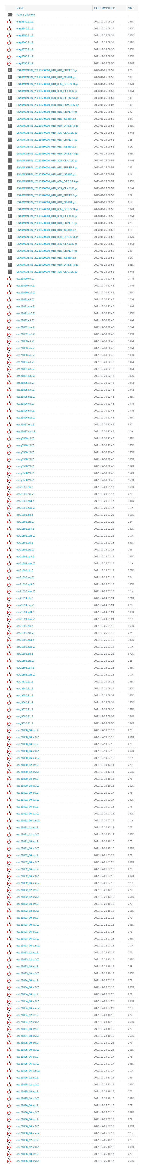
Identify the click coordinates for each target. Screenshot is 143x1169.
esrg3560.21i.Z (24, 702)
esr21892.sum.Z (25, 563)
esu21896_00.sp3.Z (27, 1112)
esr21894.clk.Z (24, 598)
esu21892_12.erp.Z (27, 890)
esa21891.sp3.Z (25, 313)
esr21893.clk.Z (24, 570)
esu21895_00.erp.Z (27, 1042)
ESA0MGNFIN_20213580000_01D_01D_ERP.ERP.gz (46, 223)
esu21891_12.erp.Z (27, 827)
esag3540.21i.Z (25, 445)
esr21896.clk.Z (24, 653)
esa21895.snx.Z (25, 389)
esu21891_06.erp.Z (27, 806)
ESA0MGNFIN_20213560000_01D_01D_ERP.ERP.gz (46, 167)
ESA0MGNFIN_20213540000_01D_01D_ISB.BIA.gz (46, 118)
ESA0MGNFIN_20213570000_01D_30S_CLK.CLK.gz (46, 216)
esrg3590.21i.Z (24, 723)
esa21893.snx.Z (25, 348)
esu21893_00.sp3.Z (27, 924)
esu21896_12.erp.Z (27, 1140)
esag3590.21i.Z (25, 480)
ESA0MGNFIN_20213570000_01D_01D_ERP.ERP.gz (46, 195)
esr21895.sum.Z (25, 646)
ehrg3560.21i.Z (24, 42)
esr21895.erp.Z (25, 633)
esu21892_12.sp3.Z (27, 897)
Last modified (104, 8)
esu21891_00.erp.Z (27, 792)
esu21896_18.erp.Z (27, 1154)
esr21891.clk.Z (24, 514)
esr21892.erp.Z (25, 549)
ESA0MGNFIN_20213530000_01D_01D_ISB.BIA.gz (46, 77)
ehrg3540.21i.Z (24, 28)
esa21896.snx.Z (25, 410)
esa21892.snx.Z (25, 327)
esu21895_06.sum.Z (28, 1070)
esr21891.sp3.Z (25, 528)
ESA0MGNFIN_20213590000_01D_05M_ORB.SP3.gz (47, 264)
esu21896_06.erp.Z (27, 1119)
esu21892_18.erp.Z (27, 903)
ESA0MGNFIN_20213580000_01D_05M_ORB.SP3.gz (47, 237)
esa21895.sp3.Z (25, 396)
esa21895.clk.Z (25, 382)
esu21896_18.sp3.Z (27, 1161)
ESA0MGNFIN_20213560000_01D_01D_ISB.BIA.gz (46, 174)
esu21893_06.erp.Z (27, 931)
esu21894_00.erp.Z (27, 980)
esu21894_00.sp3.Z (27, 987)
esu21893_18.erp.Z (27, 966)
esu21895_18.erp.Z (27, 1091)
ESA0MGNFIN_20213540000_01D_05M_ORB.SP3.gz (47, 125)
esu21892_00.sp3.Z (27, 862)
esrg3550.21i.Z (24, 695)
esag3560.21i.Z (25, 459)
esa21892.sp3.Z (25, 334)
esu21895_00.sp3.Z (27, 1049)
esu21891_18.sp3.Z (27, 848)
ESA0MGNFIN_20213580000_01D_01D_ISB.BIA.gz (46, 230)
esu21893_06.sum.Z (28, 945)
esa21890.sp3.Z (25, 292)
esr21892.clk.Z (24, 542)
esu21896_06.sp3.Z (27, 1126)
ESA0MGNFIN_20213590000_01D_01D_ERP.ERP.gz (46, 250)
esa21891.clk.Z (25, 299)
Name (21, 8)
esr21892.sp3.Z (25, 556)
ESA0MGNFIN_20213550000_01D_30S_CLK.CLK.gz (46, 160)
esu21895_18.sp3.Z (27, 1098)
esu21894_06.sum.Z (28, 1008)
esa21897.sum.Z (25, 431)
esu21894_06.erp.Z (27, 994)
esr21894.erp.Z (25, 605)
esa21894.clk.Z (25, 362)
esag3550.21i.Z (25, 452)
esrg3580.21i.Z (24, 716)
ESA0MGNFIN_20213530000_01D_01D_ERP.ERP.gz (46, 70)
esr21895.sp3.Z (25, 639)
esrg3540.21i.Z (24, 688)
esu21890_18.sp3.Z (27, 785)
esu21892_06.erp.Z (27, 869)
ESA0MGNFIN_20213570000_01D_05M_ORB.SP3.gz (47, 209)
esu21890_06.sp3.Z (27, 751)
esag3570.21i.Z (25, 466)
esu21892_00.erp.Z (27, 855)
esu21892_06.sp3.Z (27, 876)
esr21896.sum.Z (25, 674)
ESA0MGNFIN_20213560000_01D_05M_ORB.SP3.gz (47, 181)
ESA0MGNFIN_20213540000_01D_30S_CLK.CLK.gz (46, 132)
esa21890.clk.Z (25, 278)
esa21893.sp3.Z (25, 355)
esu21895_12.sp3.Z (27, 1084)
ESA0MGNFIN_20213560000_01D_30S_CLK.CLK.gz (46, 188)
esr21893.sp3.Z (25, 584)
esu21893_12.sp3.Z (27, 959)
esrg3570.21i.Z (24, 709)
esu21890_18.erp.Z (27, 778)
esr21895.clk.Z (24, 626)
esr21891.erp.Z (25, 521)
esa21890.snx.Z (25, 285)
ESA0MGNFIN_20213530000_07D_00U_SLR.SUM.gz (47, 98)
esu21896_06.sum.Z (28, 1133)
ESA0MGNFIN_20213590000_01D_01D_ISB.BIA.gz (46, 257)
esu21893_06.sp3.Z (27, 938)
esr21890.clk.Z (24, 487)
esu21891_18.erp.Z (27, 841)
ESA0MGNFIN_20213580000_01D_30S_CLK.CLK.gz (46, 243)
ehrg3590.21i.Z (24, 63)
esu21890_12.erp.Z (27, 765)
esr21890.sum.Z (25, 507)
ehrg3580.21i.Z (24, 56)
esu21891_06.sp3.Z (27, 813)
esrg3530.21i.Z (24, 681)
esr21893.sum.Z (25, 591)
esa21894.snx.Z (25, 369)
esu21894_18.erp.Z (27, 1029)
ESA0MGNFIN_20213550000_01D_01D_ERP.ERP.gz (46, 139)
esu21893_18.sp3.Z (27, 973)
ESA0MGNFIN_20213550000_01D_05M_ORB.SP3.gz (47, 153)
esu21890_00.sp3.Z (27, 737)
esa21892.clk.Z (25, 320)
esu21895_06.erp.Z (27, 1056)
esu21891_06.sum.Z (28, 820)
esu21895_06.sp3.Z (27, 1063)
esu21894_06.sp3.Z (27, 1001)
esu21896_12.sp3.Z (27, 1147)
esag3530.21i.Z (25, 438)
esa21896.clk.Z (25, 403)
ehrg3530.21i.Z (24, 21)
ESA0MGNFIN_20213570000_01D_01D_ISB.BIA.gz (46, 202)
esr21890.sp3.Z (25, 501)
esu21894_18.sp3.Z (27, 1035)
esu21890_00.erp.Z (27, 730)
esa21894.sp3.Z (25, 375)
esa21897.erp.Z (25, 424)
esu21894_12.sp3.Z (27, 1022)
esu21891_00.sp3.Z (27, 799)
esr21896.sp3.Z (25, 667)
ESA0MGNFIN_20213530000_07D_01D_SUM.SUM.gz (47, 105)
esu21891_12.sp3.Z (27, 834)
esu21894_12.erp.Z (27, 1015)
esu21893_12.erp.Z (27, 952)
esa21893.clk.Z (25, 341)
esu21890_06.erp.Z (27, 744)
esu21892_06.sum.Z (28, 883)
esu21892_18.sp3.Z (27, 910)
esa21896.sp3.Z (25, 417)
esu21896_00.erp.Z (27, 1105)
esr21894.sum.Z (25, 619)
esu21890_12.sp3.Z (27, 771)
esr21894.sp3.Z (25, 612)
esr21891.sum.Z (25, 535)
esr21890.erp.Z (25, 494)
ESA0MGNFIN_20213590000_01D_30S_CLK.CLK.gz (46, 271)
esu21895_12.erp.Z (27, 1077)
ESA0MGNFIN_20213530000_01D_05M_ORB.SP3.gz (47, 84)
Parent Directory (25, 14)
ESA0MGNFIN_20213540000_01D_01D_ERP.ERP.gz (46, 111)
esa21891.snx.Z (25, 306)
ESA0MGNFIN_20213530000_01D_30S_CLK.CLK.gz (46, 91)
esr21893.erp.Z (25, 577)
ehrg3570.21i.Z (24, 49)
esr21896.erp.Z (25, 660)
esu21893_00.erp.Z (27, 917)
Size (131, 8)
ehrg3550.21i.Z (24, 35)
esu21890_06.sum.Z (28, 758)
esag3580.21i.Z (25, 473)
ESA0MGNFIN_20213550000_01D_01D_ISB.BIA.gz (46, 146)
